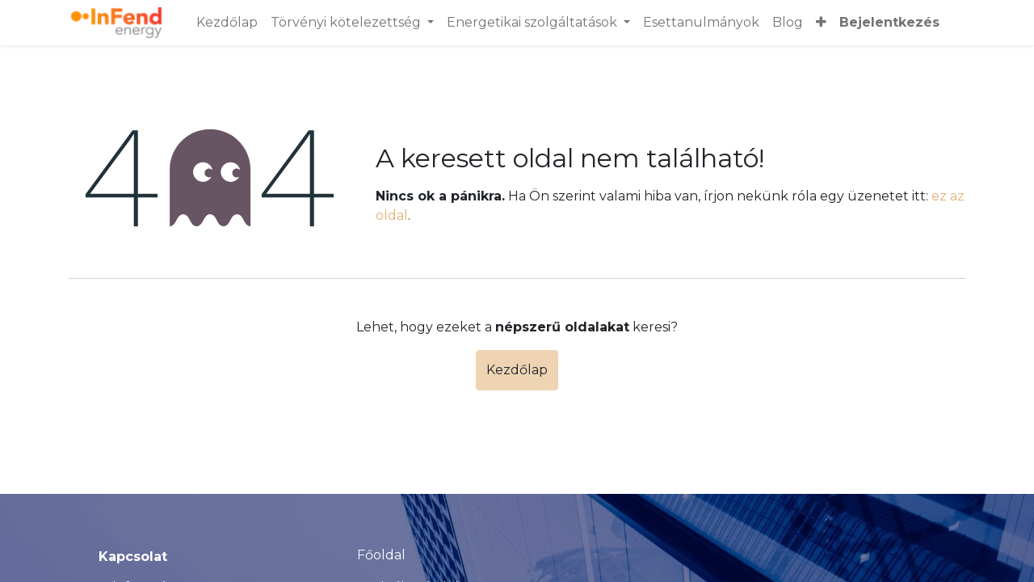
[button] (821, 22)
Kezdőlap (517, 369)
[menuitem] (227, 22)
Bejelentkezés (889, 22)
